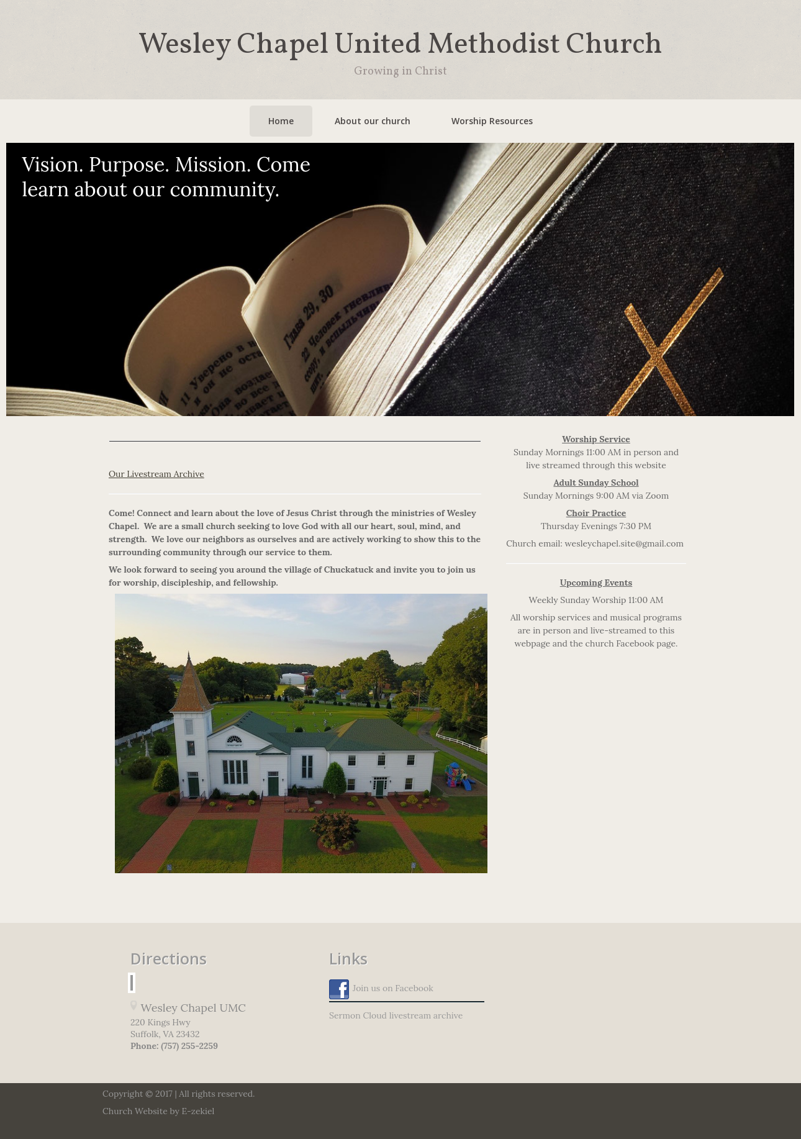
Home (281, 121)
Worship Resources (492, 121)
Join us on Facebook (381, 989)
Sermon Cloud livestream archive (396, 1015)
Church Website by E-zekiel (158, 1111)
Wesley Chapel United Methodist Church (400, 45)
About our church (372, 121)
